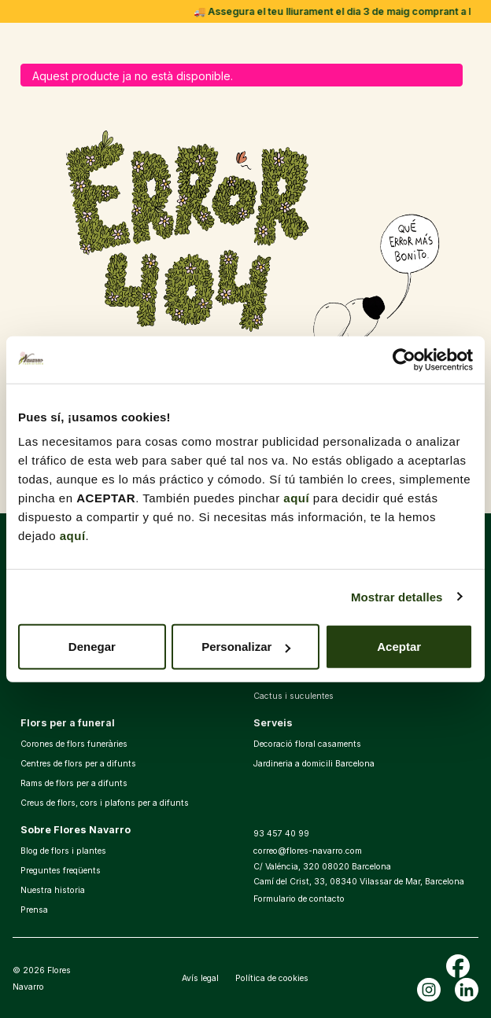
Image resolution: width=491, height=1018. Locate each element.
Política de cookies (271, 978)
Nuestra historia (52, 890)
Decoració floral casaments (307, 744)
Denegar (92, 646)
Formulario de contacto (299, 899)
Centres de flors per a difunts (78, 764)
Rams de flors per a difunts (73, 783)
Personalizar (245, 646)
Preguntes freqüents (60, 870)
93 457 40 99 (281, 834)
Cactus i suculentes (293, 696)
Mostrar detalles (397, 596)
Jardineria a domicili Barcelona (314, 764)
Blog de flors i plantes (63, 851)
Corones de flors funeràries (73, 744)
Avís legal (200, 978)
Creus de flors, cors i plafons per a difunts (104, 803)
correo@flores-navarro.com (307, 851)
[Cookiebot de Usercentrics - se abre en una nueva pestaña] (404, 359)
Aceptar (399, 646)
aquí (296, 498)
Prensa (34, 910)
